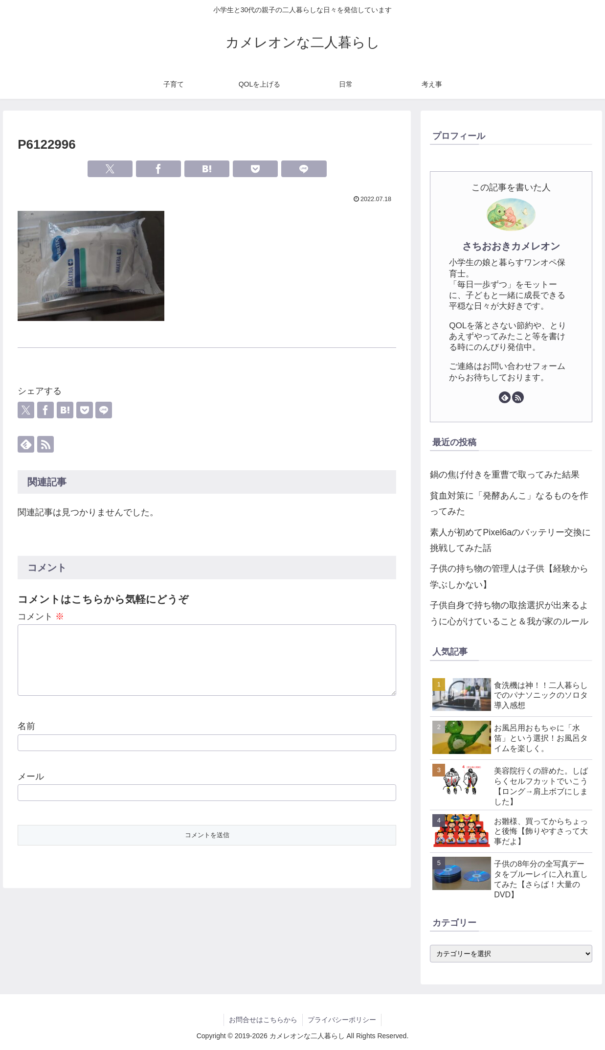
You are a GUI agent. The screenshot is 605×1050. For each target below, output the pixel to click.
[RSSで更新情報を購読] (45, 444)
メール (31, 788)
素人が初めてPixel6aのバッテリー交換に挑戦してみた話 (510, 540)
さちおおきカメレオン (511, 246)
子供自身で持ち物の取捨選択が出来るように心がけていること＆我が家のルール (509, 613)
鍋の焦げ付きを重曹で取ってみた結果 (505, 474)
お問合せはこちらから (263, 1020)
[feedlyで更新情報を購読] (26, 444)
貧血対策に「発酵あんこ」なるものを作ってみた (509, 503)
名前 (26, 738)
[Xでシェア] (110, 168)
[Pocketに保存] (255, 168)
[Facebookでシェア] (158, 168)
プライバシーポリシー (342, 1020)
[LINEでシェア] (304, 168)
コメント (41, 616)
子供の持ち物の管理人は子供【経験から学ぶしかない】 (509, 576)
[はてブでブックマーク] (207, 168)
